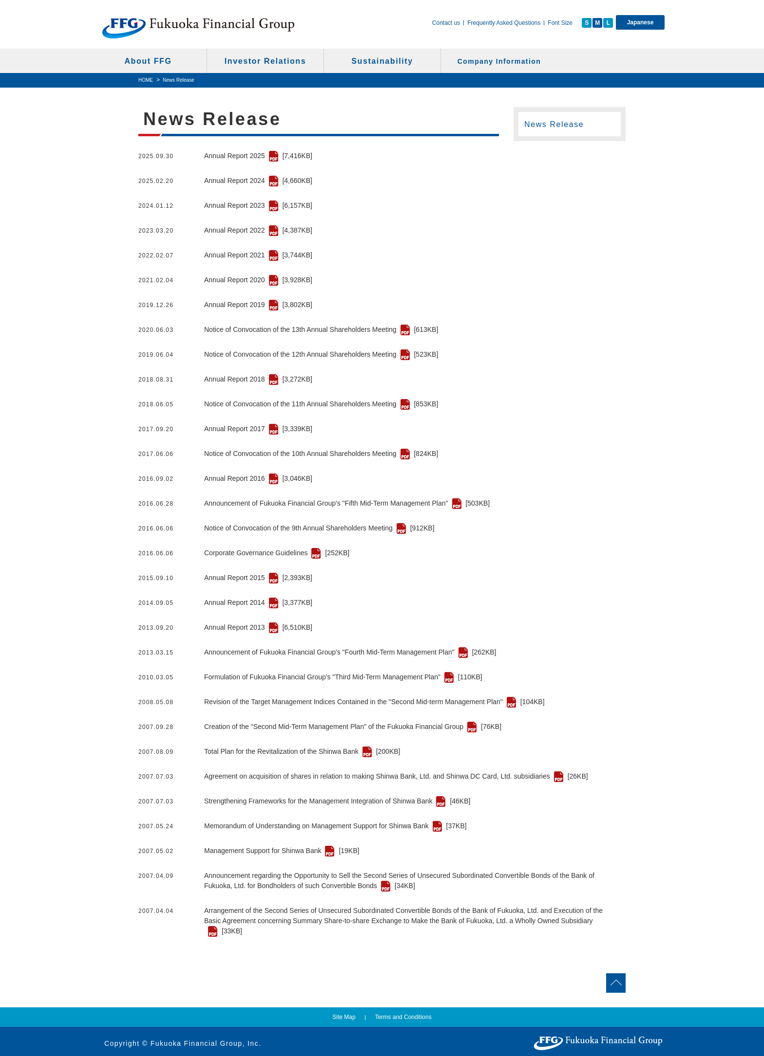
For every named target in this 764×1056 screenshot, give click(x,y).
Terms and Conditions (403, 1017)
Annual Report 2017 (258, 429)
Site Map (343, 1017)
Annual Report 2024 (258, 180)
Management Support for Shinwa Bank (281, 851)
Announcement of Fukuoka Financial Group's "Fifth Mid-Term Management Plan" (347, 503)
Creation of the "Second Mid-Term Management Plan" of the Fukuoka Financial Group (352, 726)
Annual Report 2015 (258, 578)
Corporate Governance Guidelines (276, 553)
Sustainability (382, 61)
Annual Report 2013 (258, 627)
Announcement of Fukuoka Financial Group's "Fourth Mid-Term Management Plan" (350, 652)
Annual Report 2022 (258, 230)
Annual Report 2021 (258, 255)
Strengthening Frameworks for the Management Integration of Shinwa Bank (337, 801)
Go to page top (664, 983)
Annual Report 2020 (258, 280)
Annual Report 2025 (258, 156)
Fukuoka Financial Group (199, 27)
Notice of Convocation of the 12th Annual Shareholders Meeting (321, 354)
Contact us (446, 22)
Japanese (640, 22)
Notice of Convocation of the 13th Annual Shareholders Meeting (321, 329)
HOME (145, 80)
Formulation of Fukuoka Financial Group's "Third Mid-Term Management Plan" (343, 677)
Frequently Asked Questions (503, 22)
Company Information (499, 61)
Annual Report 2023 (258, 205)
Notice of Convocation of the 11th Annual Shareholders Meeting (321, 404)
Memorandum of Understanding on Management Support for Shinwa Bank (335, 826)
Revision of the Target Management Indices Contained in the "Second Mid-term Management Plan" (374, 702)
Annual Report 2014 (258, 602)
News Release (554, 124)
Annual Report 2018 (258, 379)
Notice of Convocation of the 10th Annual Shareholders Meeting (321, 453)
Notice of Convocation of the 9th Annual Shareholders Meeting (319, 528)
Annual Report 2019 (258, 305)
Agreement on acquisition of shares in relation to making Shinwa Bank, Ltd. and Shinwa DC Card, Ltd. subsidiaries (396, 776)
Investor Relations (265, 61)
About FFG (148, 61)
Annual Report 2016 (258, 478)
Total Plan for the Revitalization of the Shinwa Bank (302, 751)
